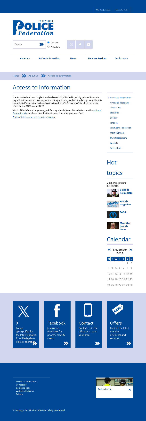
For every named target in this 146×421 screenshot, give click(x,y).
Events (113, 117)
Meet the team (117, 132)
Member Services (97, 58)
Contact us (115, 107)
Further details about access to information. (34, 117)
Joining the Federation (120, 127)
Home (16, 75)
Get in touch (121, 58)
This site (54, 42)
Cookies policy (23, 387)
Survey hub (115, 147)
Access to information (120, 97)
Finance (114, 122)
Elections (114, 112)
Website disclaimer (25, 390)
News (73, 58)
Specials (114, 142)
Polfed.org (55, 46)
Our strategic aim (118, 137)
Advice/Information (49, 58)
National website (121, 10)
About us (25, 58)
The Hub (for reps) (103, 10)
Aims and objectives (119, 102)
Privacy (19, 394)
